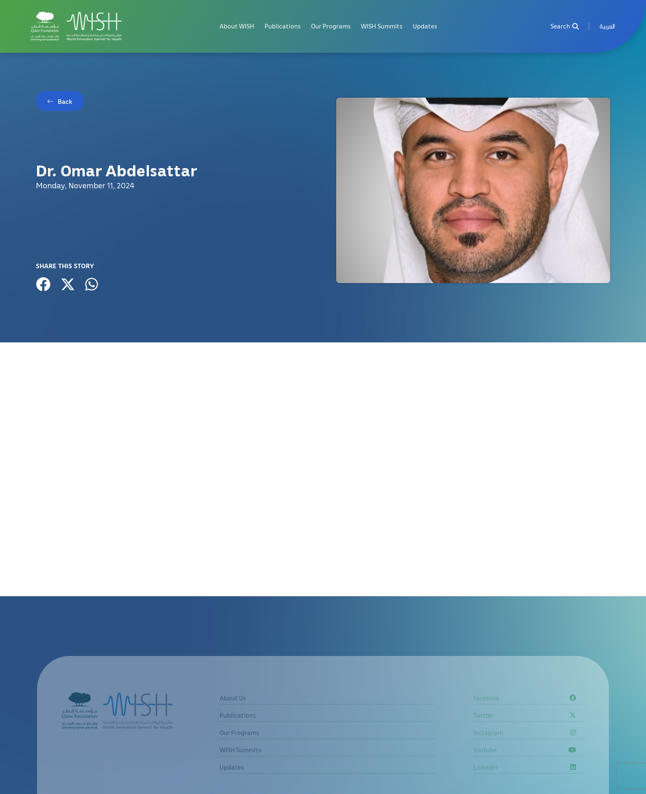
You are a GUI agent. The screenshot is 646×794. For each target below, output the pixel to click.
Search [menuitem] (564, 26)
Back (65, 101)
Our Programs (331, 26)
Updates (425, 26)
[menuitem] (607, 26)
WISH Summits (382, 26)
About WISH (237, 26)
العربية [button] (607, 26)
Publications (282, 26)
